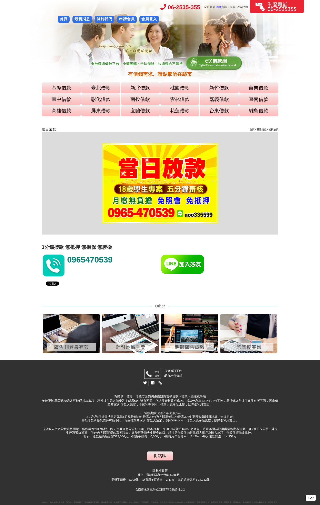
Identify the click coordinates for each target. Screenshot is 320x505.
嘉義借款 (219, 99)
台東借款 (219, 110)
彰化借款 (101, 99)
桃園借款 (180, 87)
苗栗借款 (258, 87)
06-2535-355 (180, 7)
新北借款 (140, 87)
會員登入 (149, 19)
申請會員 (127, 19)
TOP (311, 497)
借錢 (218, 7)
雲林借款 (180, 99)
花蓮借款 (180, 110)
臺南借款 (258, 99)
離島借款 (258, 110)
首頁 (64, 19)
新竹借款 (219, 87)
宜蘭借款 (140, 110)
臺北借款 (101, 87)
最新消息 (82, 19)
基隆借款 (61, 87)
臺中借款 (61, 99)
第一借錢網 (174, 375)
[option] (160, 48)
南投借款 (140, 99)
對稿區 (160, 456)
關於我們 (104, 19)
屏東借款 (101, 110)
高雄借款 (61, 110)
